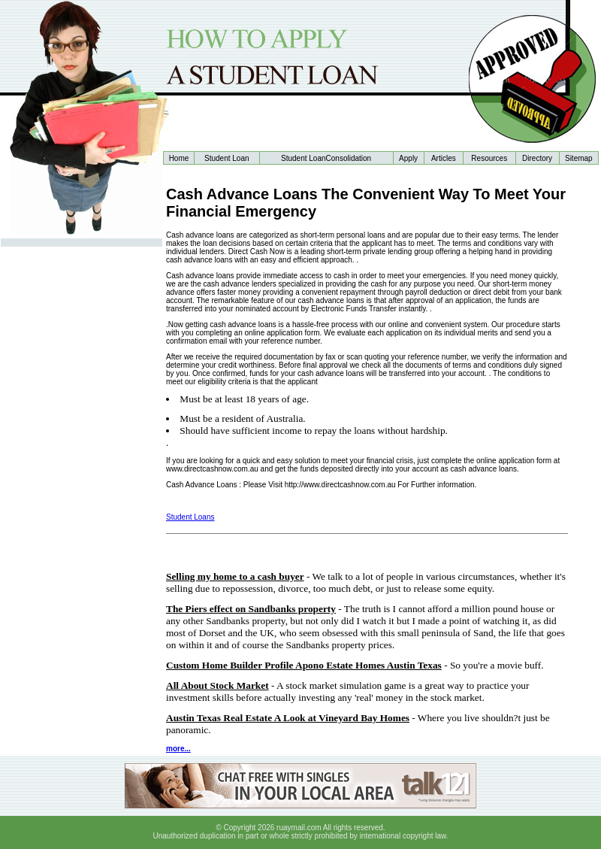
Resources (489, 158)
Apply (408, 158)
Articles (443, 158)
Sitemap (579, 158)
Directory (537, 158)
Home (179, 158)
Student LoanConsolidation (326, 158)
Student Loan (226, 158)
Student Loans (190, 517)
